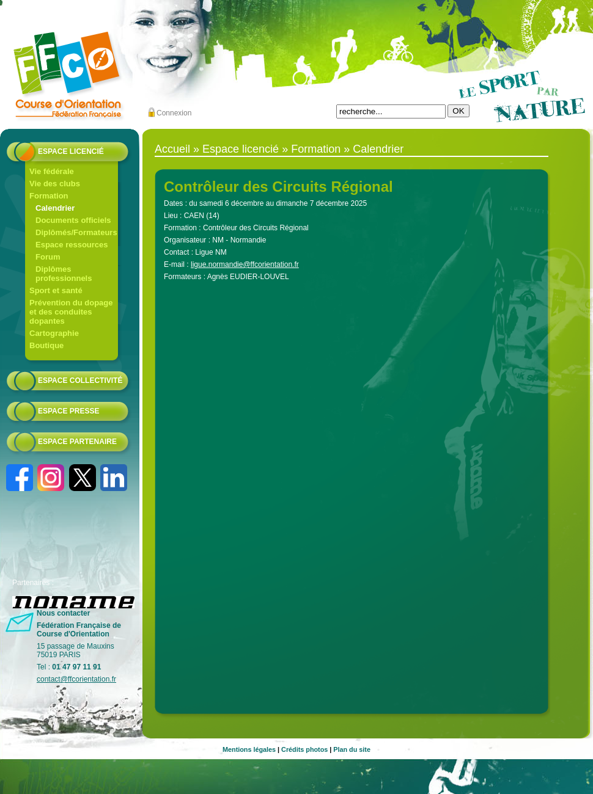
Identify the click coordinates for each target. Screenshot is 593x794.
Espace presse (68, 411)
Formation (48, 195)
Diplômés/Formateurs (76, 232)
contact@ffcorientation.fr (76, 679)
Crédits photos (304, 749)
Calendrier (55, 208)
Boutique (46, 345)
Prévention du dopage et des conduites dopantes (71, 312)
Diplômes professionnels (63, 273)
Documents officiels (73, 220)
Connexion (174, 113)
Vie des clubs (54, 183)
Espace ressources (71, 244)
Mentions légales (249, 749)
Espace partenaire (77, 441)
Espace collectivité (80, 380)
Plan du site (351, 749)
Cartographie (54, 333)
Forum (47, 256)
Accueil (172, 149)
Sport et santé (56, 290)
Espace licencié (71, 151)
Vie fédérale (51, 171)
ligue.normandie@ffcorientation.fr (245, 264)
